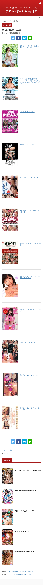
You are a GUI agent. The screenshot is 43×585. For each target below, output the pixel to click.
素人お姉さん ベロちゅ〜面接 (29, 177)
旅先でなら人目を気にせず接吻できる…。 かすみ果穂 (30, 46)
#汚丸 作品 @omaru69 (22, 531)
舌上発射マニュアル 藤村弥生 (29, 375)
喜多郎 (6, 454)
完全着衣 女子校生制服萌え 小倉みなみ (30, 310)
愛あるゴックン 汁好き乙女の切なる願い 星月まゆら (30, 277)
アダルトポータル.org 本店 (21, 11)
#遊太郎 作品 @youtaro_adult (24, 552)
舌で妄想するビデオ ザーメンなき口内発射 (30, 408)
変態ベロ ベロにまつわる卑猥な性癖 (30, 244)
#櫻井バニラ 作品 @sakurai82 (24, 511)
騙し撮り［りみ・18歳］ (27, 145)
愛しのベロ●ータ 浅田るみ (28, 342)
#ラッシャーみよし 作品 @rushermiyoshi (28, 470)
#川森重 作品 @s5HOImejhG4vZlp (25, 490)
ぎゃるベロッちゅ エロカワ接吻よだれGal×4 (30, 211)
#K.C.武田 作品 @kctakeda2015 (20, 571)
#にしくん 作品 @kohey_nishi (19, 574)
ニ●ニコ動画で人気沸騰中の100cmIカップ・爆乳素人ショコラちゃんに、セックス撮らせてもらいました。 (30, 81)
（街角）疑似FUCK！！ (27, 112)
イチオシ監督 (8, 450)
